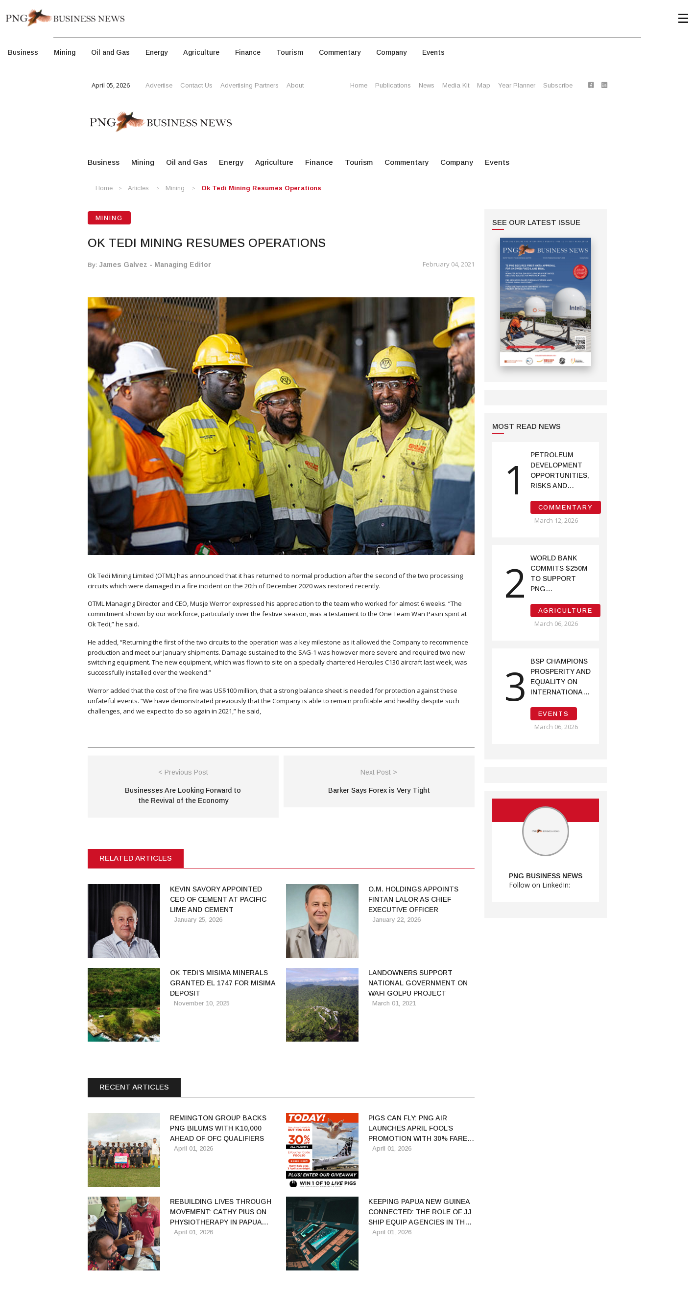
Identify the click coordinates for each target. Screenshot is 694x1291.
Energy (156, 52)
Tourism (289, 52)
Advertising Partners (249, 85)
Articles (138, 188)
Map (483, 85)
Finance (248, 52)
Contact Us (196, 85)
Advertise (158, 85)
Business (23, 52)
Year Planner (516, 85)
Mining (64, 52)
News (426, 85)
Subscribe (558, 85)
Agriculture (201, 52)
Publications (393, 85)
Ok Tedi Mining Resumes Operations (261, 188)
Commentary (339, 52)
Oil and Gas (110, 52)
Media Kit (455, 85)
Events (433, 52)
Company (391, 52)
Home (358, 85)
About (295, 85)
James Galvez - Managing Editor (155, 264)
